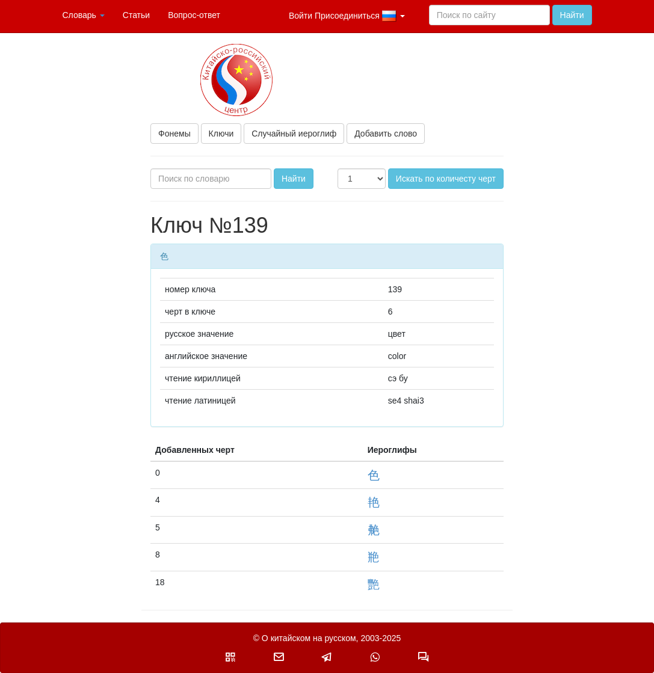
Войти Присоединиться (347, 16)
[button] (230, 656)
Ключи (221, 133)
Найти (572, 15)
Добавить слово (385, 133)
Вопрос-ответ (194, 15)
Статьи (136, 15)
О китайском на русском (309, 638)
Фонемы (174, 133)
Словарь (84, 15)
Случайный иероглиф (293, 133)
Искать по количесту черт (446, 178)
